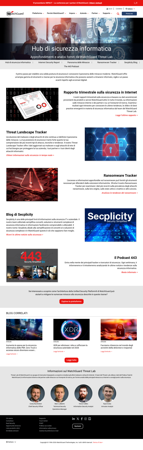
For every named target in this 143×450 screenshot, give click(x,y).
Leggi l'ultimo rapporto (125, 115)
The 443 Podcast (71, 66)
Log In (110, 8)
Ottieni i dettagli (95, 3)
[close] (135, 3)
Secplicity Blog (130, 62)
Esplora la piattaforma (71, 301)
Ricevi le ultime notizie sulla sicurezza (23, 234)
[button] (118, 13)
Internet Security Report (49, 62)
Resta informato (128, 272)
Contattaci (119, 8)
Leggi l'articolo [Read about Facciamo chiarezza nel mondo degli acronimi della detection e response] (106, 351)
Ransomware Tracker (106, 62)
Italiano (130, 9)
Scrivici (77, 426)
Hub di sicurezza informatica (17, 62)
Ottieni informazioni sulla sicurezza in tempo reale (29, 155)
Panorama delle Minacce (78, 62)
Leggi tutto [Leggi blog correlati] (71, 360)
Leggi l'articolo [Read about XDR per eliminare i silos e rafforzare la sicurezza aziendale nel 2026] (58, 351)
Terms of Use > (98, 442)
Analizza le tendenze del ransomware (119, 193)
